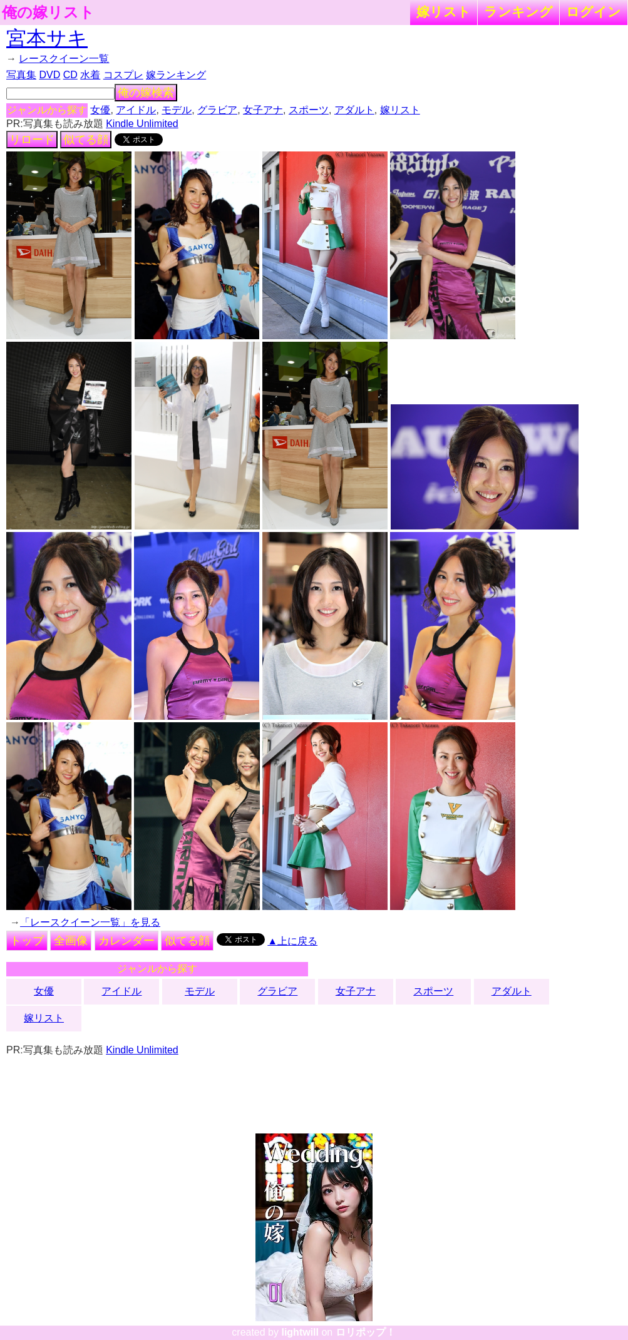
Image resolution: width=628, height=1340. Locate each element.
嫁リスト (443, 11)
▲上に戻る (292, 941)
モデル (177, 110)
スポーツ (309, 110)
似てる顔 (85, 139)
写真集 (21, 74)
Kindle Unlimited (142, 123)
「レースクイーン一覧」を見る (90, 922)
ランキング (518, 11)
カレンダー (126, 940)
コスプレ (123, 74)
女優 (100, 110)
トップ (27, 940)
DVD (49, 74)
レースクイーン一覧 (64, 58)
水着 (90, 74)
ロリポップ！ (366, 1332)
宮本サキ (47, 38)
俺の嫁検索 (146, 92)
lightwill (300, 1332)
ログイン (593, 11)
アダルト (354, 110)
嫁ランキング (176, 74)
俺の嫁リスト (48, 12)
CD (70, 74)
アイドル (136, 110)
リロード (31, 139)
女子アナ (263, 110)
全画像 (71, 940)
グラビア (217, 110)
